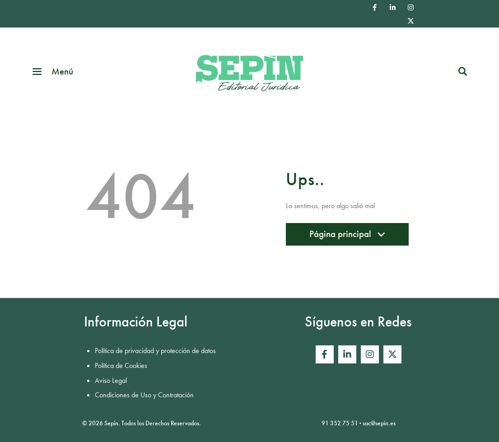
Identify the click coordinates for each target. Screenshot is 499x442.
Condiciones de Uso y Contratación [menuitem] (144, 395)
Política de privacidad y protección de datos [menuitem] (155, 350)
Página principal (347, 237)
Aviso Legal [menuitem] (111, 380)
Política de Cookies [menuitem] (121, 365)
